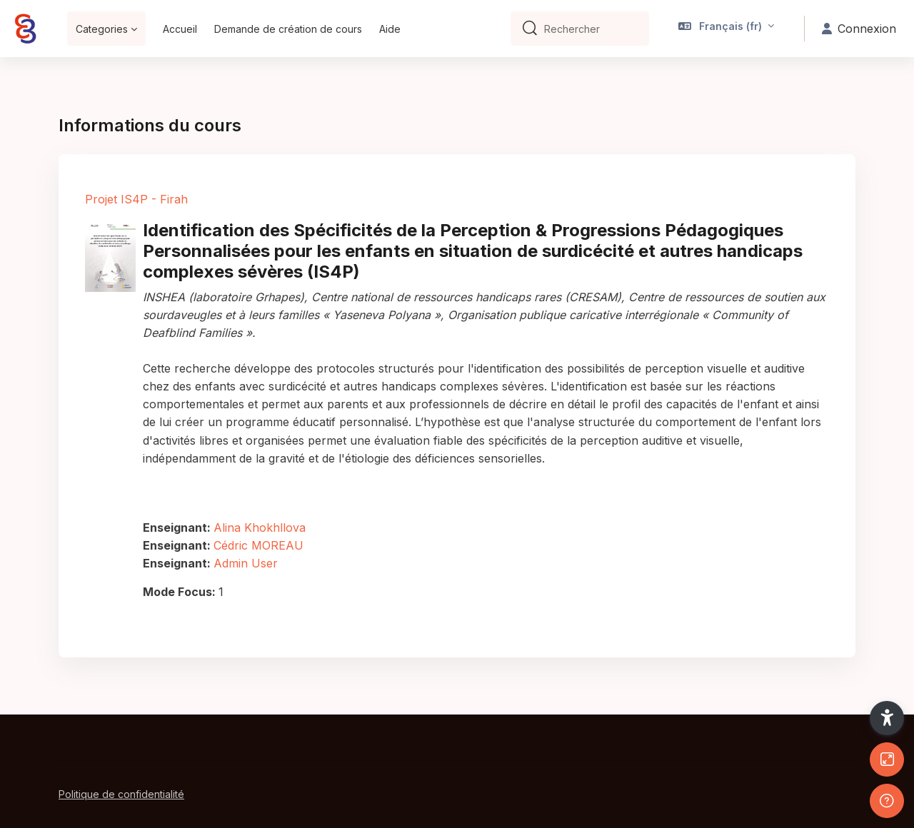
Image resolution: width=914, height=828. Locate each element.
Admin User (246, 563)
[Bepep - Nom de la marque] (25, 28)
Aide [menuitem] (390, 29)
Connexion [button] (859, 28)
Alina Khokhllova (260, 527)
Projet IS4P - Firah (136, 199)
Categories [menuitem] (102, 29)
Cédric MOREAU (258, 545)
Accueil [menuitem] (180, 29)
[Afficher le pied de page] (887, 801)
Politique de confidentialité (121, 794)
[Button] (887, 759)
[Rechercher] (591, 28)
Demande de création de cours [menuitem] (288, 29)
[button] (726, 28)
